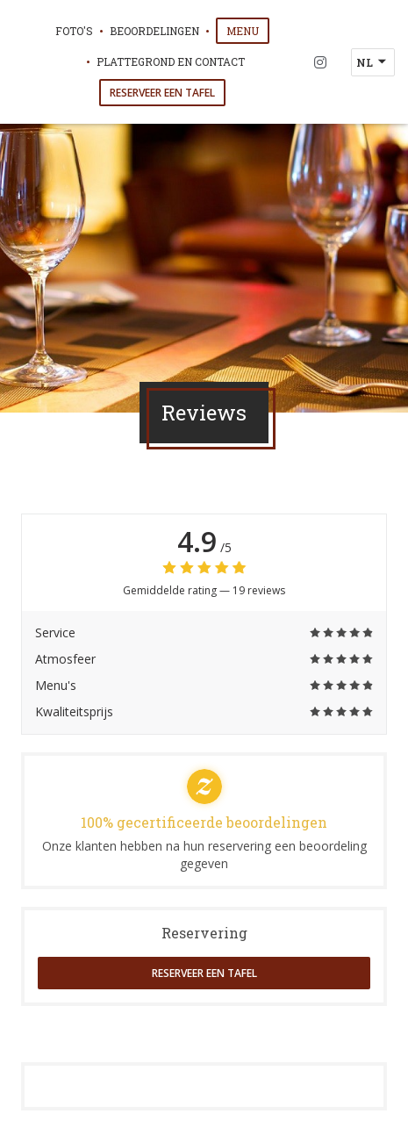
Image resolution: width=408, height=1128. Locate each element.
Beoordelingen (154, 31)
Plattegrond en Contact (171, 61)
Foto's (74, 31)
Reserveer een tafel (162, 92)
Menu (247, 30)
